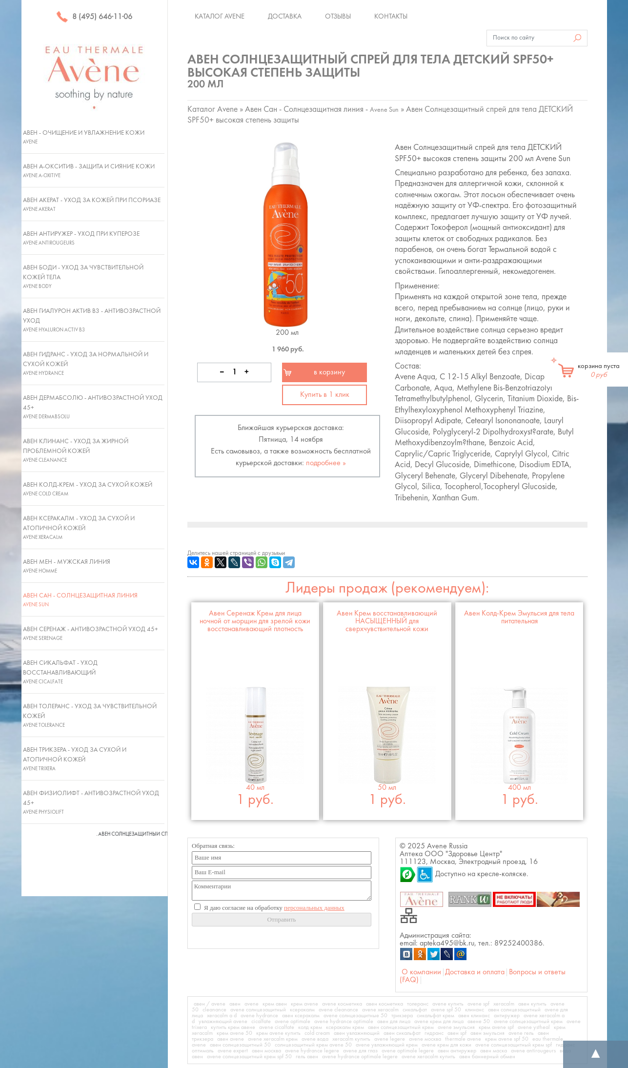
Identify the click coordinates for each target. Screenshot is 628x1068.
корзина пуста (599, 370)
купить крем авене (233, 1027)
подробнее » (326, 463)
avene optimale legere (408, 1051)
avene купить (448, 1004)
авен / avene (209, 1004)
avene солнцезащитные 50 (355, 1016)
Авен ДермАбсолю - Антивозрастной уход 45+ (92, 407)
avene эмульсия (456, 1027)
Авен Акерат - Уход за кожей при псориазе (92, 204)
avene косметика (342, 1004)
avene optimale (292, 1022)
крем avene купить (278, 1033)
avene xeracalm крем (273, 1039)
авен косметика (384, 1004)
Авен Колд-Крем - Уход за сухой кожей (87, 489)
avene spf (478, 1004)
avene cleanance (338, 1010)
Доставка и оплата (475, 972)
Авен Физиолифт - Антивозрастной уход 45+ (91, 802)
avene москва (425, 1039)
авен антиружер (457, 1051)
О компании (421, 972)
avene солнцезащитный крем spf (513, 1045)
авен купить (532, 1004)
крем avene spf (496, 1027)
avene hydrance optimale (343, 1022)
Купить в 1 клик (324, 395)
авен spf (456, 1033)
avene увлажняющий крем (387, 1045)
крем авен (275, 1004)
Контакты (390, 16)
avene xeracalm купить (428, 1057)
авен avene (230, 1039)
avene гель (521, 1033)
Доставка (285, 16)
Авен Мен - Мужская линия (66, 566)
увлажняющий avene (223, 1022)
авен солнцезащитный (514, 1010)
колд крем (310, 1027)
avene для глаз (360, 1051)
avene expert (233, 1051)
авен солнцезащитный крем (401, 1027)
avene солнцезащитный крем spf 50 (249, 1057)
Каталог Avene (219, 16)
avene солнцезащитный (258, 1010)
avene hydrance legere (312, 1051)
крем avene (304, 1004)
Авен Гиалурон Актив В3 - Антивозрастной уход (92, 320)
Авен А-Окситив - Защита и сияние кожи (89, 171)
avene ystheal (534, 1027)
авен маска (493, 1051)
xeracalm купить (351, 1039)
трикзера (402, 1016)
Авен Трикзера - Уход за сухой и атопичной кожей (74, 759)
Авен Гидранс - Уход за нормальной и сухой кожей (85, 363)
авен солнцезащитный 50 (240, 1045)
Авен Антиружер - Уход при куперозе (81, 238)
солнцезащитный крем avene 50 (313, 1045)
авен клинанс (474, 1016)
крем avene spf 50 (506, 1039)
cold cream (317, 1033)
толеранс (417, 1004)
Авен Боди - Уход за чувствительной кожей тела (83, 277)
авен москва (266, 1051)
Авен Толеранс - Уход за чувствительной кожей (90, 715)
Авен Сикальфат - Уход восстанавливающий (60, 672)
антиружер (507, 1016)
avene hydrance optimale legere (360, 1057)
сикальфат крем (435, 1016)
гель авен (307, 1057)
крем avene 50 (234, 1033)
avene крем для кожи (446, 1045)
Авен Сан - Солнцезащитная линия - (322, 109)
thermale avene (463, 1039)
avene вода (315, 1039)
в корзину (329, 372)
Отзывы (338, 16)
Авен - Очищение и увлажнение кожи (83, 137)
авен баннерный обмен (487, 1057)
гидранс (434, 1033)
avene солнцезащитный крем (528, 1022)
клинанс (474, 1010)
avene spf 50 (446, 1010)
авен (235, 1004)
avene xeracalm (380, 1010)
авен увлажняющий (357, 1033)
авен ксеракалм (301, 1016)
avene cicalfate (276, 1027)
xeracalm (503, 1004)
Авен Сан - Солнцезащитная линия (80, 600)
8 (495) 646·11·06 (94, 17)
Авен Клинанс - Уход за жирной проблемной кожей (75, 450)
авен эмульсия (487, 1033)
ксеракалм (302, 1010)
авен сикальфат (402, 1033)
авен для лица (393, 1022)
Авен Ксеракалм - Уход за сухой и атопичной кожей (79, 527)
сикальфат (415, 1010)
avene (251, 1004)
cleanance (214, 1010)
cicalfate (261, 1022)
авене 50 (478, 1022)
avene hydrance (259, 1016)
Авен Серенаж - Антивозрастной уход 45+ (90, 633)
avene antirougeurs (533, 1051)
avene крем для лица (439, 1022)
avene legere (389, 1039)
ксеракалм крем (345, 1027)
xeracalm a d (222, 1016)
